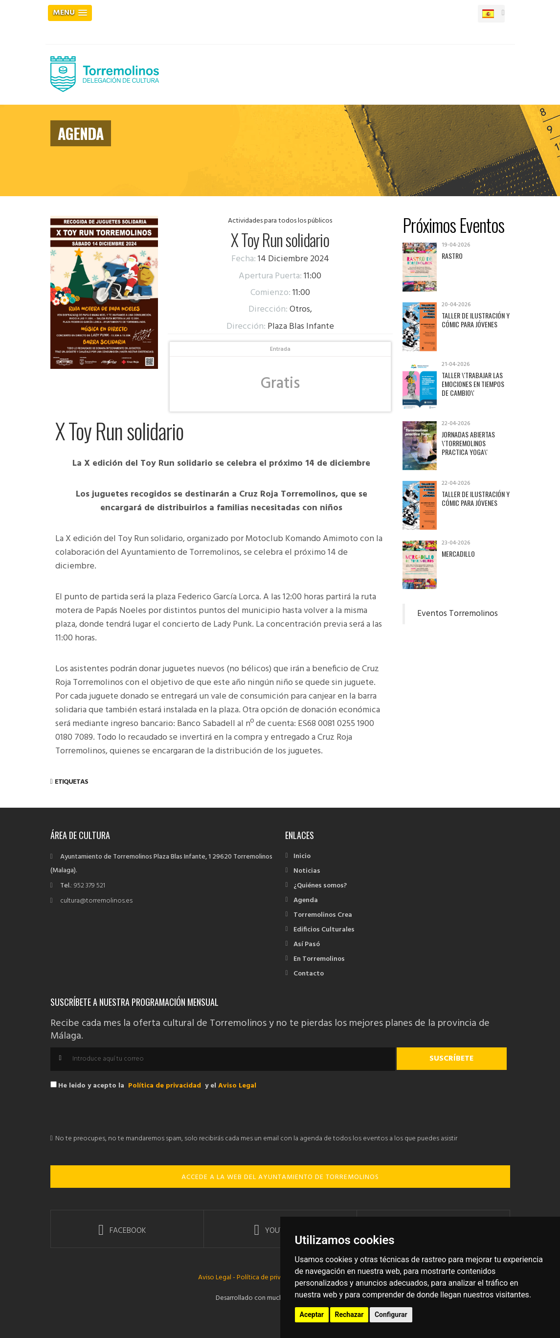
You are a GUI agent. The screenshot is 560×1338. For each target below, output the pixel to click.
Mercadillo (458, 553)
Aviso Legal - (217, 1277)
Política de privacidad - (270, 1277)
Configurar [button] (391, 1314)
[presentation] (124, 1113)
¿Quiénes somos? (320, 885)
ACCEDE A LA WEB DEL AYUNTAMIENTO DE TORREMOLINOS (280, 1177)
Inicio (302, 856)
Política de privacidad (164, 1085)
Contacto (308, 973)
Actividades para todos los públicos (280, 221)
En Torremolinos (319, 959)
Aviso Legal (237, 1085)
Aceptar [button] (312, 1314)
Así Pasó (306, 944)
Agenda (305, 900)
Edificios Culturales (324, 929)
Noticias (306, 871)
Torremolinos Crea (322, 915)
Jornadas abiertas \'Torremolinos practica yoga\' (468, 443)
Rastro (452, 255)
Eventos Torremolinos (457, 614)
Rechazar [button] (349, 1314)
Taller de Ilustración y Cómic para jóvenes (476, 319)
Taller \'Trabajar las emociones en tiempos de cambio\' (473, 384)
